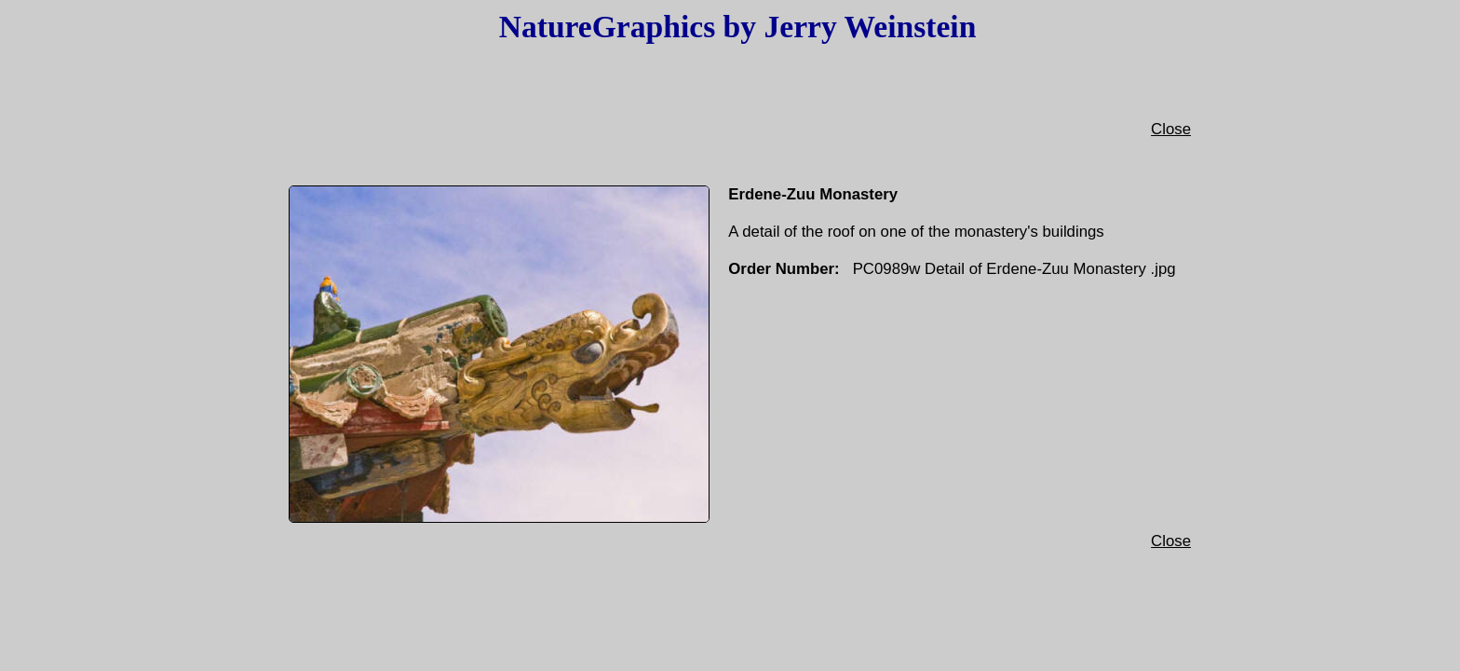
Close (1171, 138)
